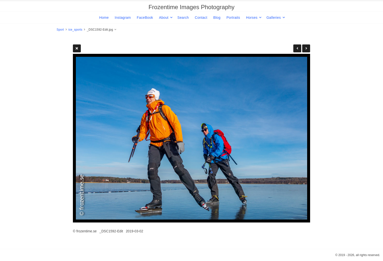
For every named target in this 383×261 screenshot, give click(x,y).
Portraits (233, 18)
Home (104, 18)
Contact (201, 18)
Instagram (123, 18)
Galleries (273, 18)
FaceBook (145, 18)
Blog (216, 18)
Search (183, 18)
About (163, 18)
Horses (251, 18)
